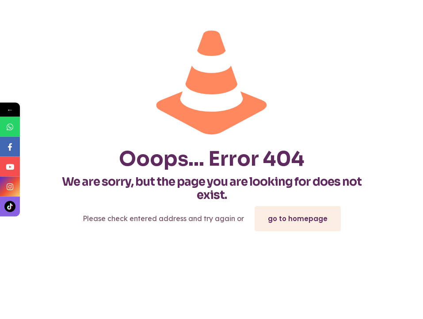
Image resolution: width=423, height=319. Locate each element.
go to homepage (298, 218)
